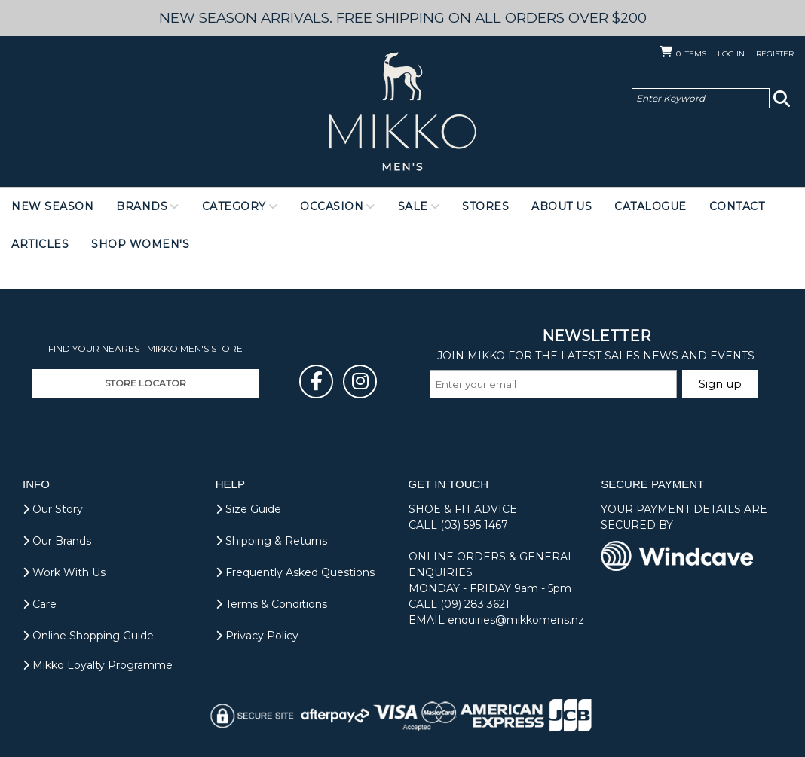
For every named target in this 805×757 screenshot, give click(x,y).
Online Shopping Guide (88, 636)
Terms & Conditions (271, 604)
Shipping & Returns (271, 541)
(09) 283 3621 (475, 604)
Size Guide (248, 509)
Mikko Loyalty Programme (98, 665)
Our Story (53, 509)
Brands (141, 206)
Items (691, 54)
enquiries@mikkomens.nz (516, 620)
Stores (485, 206)
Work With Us (64, 572)
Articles (40, 244)
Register (775, 54)
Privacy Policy (257, 636)
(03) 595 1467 (474, 525)
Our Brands (57, 541)
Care (40, 604)
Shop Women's (140, 244)
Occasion (331, 206)
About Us (561, 206)
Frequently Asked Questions (295, 572)
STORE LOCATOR (145, 383)
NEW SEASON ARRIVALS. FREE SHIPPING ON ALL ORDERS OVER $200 (403, 17)
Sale (413, 206)
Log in (731, 54)
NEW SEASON (52, 206)
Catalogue (650, 206)
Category (234, 206)
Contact (737, 206)
